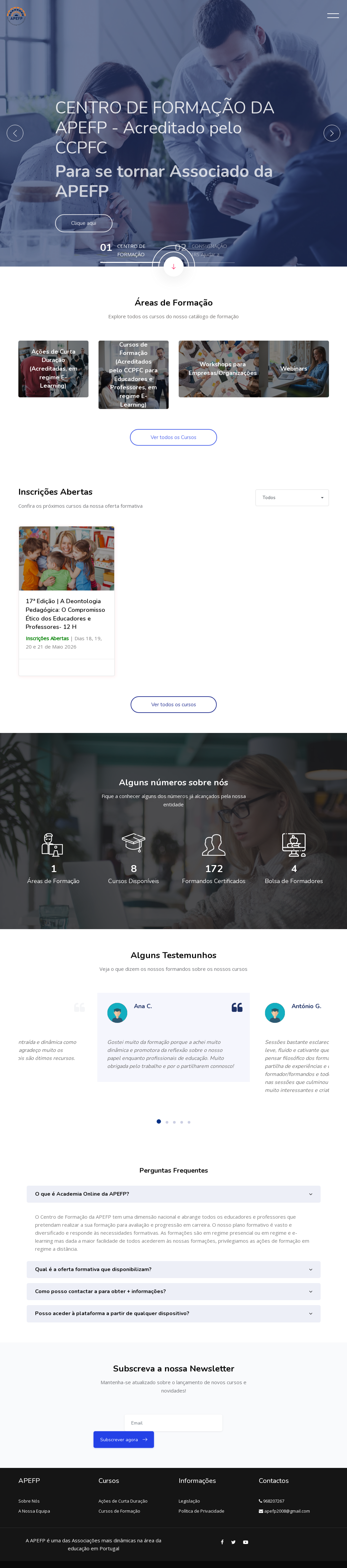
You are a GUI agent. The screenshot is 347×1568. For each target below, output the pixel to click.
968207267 (271, 1484)
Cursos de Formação (119, 1494)
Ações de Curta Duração (123, 1484)
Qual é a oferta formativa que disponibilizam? (93, 1269)
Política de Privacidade (201, 1494)
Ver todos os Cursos (173, 437)
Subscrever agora (223, 1424)
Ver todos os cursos (173, 704)
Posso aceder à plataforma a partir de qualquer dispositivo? (112, 1313)
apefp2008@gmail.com (284, 1494)
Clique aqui (85, 233)
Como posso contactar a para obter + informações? (100, 1291)
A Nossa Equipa (34, 1494)
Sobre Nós (29, 1484)
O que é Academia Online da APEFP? (82, 1194)
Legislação (189, 1484)
